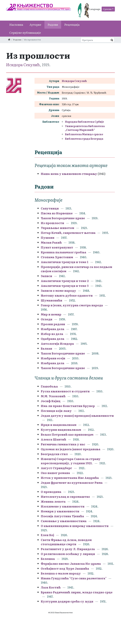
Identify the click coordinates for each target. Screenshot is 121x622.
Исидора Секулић (23, 64)
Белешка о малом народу (61, 573)
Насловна (16, 24)
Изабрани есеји (53, 358)
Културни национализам (61, 429)
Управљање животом (57, 228)
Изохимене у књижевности (62, 506)
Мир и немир (51, 314)
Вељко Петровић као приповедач (67, 434)
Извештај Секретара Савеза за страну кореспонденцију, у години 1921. (71, 461)
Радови (53, 24)
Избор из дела (52, 334)
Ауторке (35, 24)
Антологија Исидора (57, 343)
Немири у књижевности (60, 511)
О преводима (51, 492)
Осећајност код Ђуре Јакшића (65, 568)
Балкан (46, 348)
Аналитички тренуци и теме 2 (65, 281)
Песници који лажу (56, 411)
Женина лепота (53, 501)
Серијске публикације (25, 33)
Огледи (46, 319)
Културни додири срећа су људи (67, 601)
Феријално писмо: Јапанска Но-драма (71, 563)
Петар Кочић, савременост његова (68, 233)
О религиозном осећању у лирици (68, 554)
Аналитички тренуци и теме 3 (65, 286)
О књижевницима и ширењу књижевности (75, 526)
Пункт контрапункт (57, 247)
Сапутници (50, 208)
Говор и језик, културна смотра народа (72, 305)
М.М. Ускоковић (53, 396)
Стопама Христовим (57, 257)
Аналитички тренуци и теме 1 (64, 262)
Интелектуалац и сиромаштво (65, 496)
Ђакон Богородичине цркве (63, 218)
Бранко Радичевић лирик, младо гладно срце (76, 592)
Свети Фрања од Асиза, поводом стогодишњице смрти (66, 542)
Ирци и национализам (58, 425)
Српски (107, 9)
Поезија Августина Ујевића (62, 516)
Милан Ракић (51, 242)
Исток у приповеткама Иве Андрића (70, 478)
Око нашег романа (55, 473)
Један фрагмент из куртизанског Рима (72, 482)
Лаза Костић (51, 587)
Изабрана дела (52, 329)
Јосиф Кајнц (50, 401)
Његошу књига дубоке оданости (67, 295)
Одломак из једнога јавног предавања (70, 449)
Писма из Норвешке (57, 213)
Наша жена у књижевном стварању (69, 174)
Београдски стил (54, 454)
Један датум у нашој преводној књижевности (77, 415)
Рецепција (72, 24)
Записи (46, 276)
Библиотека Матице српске (84, 134)
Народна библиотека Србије (84, 121)
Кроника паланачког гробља (63, 252)
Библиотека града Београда (84, 138)
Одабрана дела (52, 339)
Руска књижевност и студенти (65, 391)
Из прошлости (52, 223)
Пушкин (47, 237)
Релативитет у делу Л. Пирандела (68, 549)
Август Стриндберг (56, 468)
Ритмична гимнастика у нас (63, 444)
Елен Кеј (47, 535)
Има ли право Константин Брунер (68, 406)
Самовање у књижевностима (63, 521)
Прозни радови (53, 324)
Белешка (48, 559)
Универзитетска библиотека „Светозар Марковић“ (85, 128)
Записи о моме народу (58, 290)
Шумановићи (51, 300)
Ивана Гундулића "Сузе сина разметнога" (74, 578)
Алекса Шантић (53, 439)
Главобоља (49, 386)
